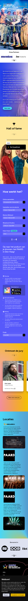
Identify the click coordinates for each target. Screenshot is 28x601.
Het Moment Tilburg (10, 388)
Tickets (25, 10)
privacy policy (5, 591)
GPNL (4, 572)
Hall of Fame (9, 44)
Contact (25, 8)
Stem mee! (7, 108)
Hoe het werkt (10, 38)
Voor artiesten (9, 41)
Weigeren (6, 595)
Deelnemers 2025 (22, 6)
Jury (26, 4)
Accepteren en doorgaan (17, 595)
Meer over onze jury (14, 397)
